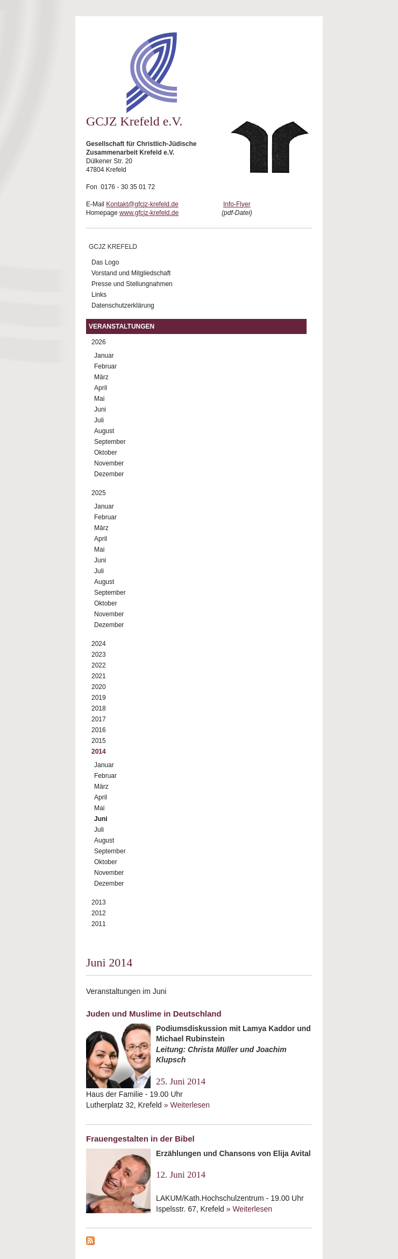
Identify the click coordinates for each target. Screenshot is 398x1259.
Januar (104, 355)
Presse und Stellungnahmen (132, 284)
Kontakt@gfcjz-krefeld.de (142, 204)
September (110, 442)
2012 (98, 913)
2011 (98, 924)
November (109, 463)
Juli (99, 420)
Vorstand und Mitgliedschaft (130, 273)
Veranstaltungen (121, 326)
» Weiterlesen (187, 1105)
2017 (98, 719)
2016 (98, 730)
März (101, 377)
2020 (98, 687)
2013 (98, 902)
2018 (98, 708)
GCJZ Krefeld (113, 247)
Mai (99, 398)
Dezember (109, 474)
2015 (98, 741)
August (104, 431)
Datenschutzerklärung (122, 305)
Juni (100, 409)
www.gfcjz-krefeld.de (149, 213)
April (100, 388)
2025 (98, 493)
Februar (105, 366)
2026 (98, 342)
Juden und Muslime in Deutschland (154, 1013)
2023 (98, 654)
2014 (98, 751)
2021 (98, 676)
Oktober (105, 452)
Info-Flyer (237, 204)
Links (98, 294)
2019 (98, 697)
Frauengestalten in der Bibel (140, 1138)
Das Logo (105, 262)
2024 (98, 644)
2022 (98, 665)
